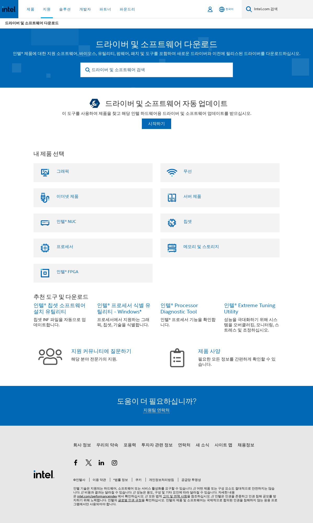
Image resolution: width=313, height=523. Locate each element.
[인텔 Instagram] (114, 463)
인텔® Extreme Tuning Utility (249, 308)
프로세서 (65, 246)
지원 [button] (47, 9)
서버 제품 (192, 196)
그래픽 (63, 171)
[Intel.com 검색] (282, 9)
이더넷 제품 (68, 196)
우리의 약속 (107, 445)
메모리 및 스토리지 (201, 246)
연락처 (184, 445)
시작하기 (156, 123)
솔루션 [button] (65, 9)
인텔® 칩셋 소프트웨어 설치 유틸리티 (59, 308)
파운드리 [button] (127, 9)
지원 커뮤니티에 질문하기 (101, 351)
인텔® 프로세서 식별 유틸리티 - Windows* (123, 308)
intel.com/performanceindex (97, 496)
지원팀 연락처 (156, 410)
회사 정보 (82, 445)
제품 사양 (209, 351)
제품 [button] (31, 9)
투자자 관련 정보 (157, 445)
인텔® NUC (66, 221)
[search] (88, 70)
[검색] (249, 9)
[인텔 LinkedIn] (101, 463)
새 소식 (202, 445)
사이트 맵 (223, 445)
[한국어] (226, 9)
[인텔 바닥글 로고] (43, 474)
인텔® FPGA (67, 271)
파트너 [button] (105, 9)
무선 (187, 171)
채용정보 (246, 445)
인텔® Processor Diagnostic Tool (179, 308)
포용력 (130, 445)
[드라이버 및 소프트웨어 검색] (156, 70)
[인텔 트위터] (88, 463)
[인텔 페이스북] (75, 463)
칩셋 (187, 221)
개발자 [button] (85, 9)
